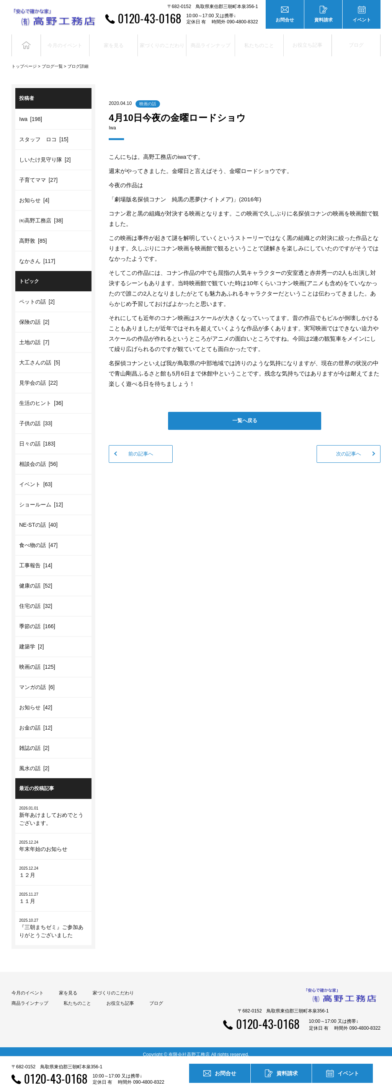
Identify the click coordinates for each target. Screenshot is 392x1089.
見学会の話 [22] (38, 377)
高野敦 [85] (33, 235)
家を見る (68, 986)
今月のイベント (27, 986)
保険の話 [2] (34, 316)
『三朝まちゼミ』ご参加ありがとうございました (53, 921)
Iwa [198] (30, 113)
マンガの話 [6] (37, 681)
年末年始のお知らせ (53, 839)
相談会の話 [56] (38, 458)
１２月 (53, 865)
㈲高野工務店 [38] (41, 214)
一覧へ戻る (244, 415)
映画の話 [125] (37, 661)
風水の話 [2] (34, 762)
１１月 (53, 891)
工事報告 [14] (35, 560)
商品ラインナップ (29, 997)
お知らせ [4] (34, 194)
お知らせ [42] (35, 702)
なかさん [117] (37, 255)
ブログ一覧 (52, 60)
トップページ (24, 60)
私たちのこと (77, 997)
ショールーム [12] (41, 499)
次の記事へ (348, 448)
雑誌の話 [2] (34, 742)
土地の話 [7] (34, 336)
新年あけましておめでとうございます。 (53, 809)
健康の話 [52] (35, 580)
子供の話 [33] (35, 418)
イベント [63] (35, 478)
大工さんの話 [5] (39, 357)
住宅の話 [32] (35, 600)
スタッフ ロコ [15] (43, 133)
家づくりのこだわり (113, 986)
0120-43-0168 (149, 18)
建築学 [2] (31, 641)
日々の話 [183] (37, 438)
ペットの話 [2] (37, 296)
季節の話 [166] (37, 620)
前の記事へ (140, 448)
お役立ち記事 (307, 42)
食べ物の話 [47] (38, 539)
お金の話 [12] (35, 722)
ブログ (356, 42)
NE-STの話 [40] (38, 519)
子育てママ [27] (38, 174)
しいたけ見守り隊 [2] (45, 153)
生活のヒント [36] (41, 397)
